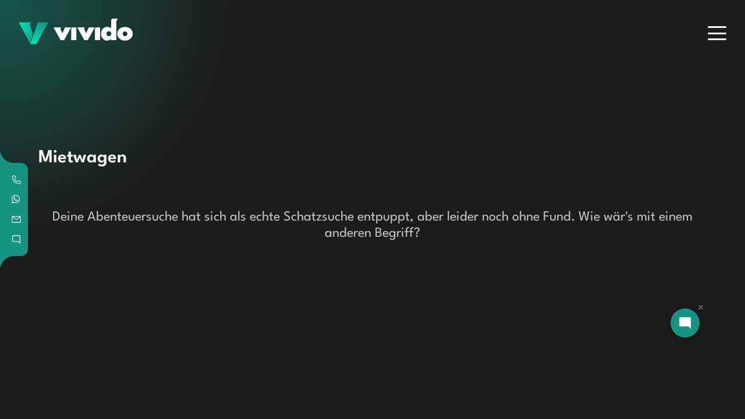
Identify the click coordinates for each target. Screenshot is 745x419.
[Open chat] (685, 323)
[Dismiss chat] (701, 307)
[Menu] (717, 33)
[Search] (238, 99)
